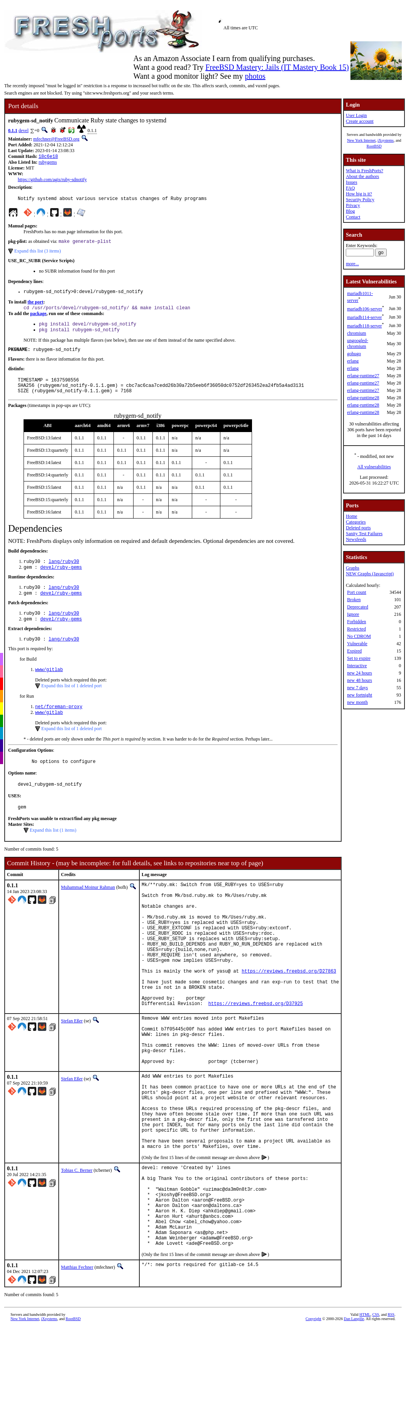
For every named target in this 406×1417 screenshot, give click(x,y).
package (38, 318)
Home (351, 516)
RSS (390, 1407)
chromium (356, 333)
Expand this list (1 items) (53, 852)
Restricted (356, 629)
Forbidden (356, 621)
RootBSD (374, 146)
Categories (355, 522)
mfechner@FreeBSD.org (56, 139)
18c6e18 (48, 157)
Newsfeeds (356, 539)
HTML (364, 1407)
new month (357, 702)
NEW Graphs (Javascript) (370, 573)
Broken (353, 599)
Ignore (353, 614)
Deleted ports (358, 528)
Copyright (313, 1411)
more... (352, 263)
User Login (356, 115)
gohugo (354, 353)
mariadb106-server (364, 309)
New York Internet (361, 140)
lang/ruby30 (64, 573)
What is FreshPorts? (364, 170)
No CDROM (359, 636)
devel (24, 130)
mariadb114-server (364, 317)
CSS (375, 1407)
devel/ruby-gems (61, 579)
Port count (356, 592)
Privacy (353, 205)
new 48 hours (359, 680)
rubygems (48, 163)
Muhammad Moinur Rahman (88, 909)
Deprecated (357, 607)
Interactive (357, 665)
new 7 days (357, 687)
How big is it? (359, 194)
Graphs (352, 568)
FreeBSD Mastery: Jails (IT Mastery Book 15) (277, 67)
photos (255, 76)
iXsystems (385, 140)
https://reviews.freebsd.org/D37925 (255, 1052)
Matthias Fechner (77, 1360)
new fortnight (359, 695)
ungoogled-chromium (357, 343)
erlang (353, 361)
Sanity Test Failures (364, 533)
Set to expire (358, 658)
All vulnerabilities (374, 467)
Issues (351, 182)
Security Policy (360, 199)
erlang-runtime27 (363, 375)
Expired (354, 651)
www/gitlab (49, 686)
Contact (353, 217)
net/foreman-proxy (58, 724)
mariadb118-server (364, 326)
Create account (360, 121)
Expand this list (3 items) (37, 253)
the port (35, 305)
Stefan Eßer (72, 1069)
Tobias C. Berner (76, 1245)
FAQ (350, 188)
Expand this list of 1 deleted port (71, 702)
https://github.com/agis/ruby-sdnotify (52, 180)
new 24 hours (359, 673)
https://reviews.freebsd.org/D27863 (289, 1012)
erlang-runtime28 (363, 397)
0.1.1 (12, 130)
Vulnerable (357, 643)
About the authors (362, 176)
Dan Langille (354, 1411)
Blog (350, 211)
